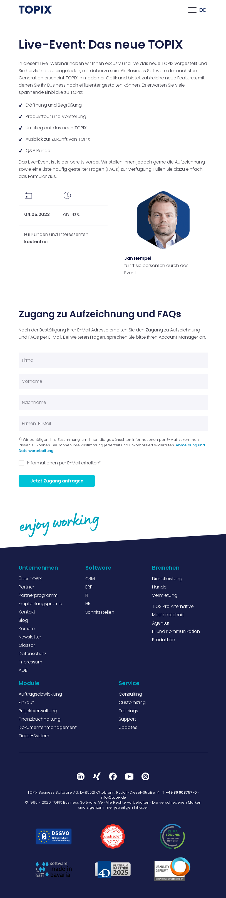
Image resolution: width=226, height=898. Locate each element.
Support (127, 719)
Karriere (27, 628)
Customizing (132, 702)
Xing (97, 776)
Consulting (130, 694)
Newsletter (30, 637)
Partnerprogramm (38, 595)
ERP (89, 587)
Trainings (128, 711)
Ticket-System (34, 736)
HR (88, 603)
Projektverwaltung (38, 711)
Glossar (27, 645)
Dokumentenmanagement (48, 727)
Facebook (113, 776)
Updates (128, 727)
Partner (26, 587)
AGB (23, 670)
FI (86, 595)
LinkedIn (81, 776)
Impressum (30, 662)
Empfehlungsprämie (40, 603)
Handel (159, 587)
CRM (90, 578)
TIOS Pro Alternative (173, 606)
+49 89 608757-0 (181, 792)
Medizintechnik (168, 615)
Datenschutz (32, 653)
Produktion (163, 640)
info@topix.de (113, 797)
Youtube (129, 776)
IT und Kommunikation (176, 631)
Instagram (145, 776)
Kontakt (27, 612)
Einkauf (26, 702)
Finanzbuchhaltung (40, 719)
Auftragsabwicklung (40, 694)
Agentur (160, 623)
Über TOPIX (30, 578)
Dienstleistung (167, 578)
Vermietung (164, 595)
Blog (23, 620)
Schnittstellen (99, 612)
